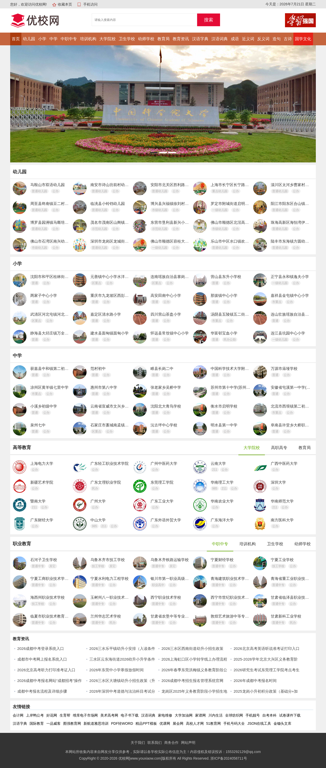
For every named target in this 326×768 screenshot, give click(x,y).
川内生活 (215, 715)
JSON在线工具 (259, 723)
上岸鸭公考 (35, 715)
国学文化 (303, 39)
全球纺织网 (234, 715)
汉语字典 (200, 39)
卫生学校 (127, 39)
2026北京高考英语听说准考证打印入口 (266, 648)
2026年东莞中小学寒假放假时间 (116, 670)
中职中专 (69, 39)
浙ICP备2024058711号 (228, 758)
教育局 (163, 39)
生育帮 (65, 715)
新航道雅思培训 (96, 723)
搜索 (208, 19)
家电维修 (165, 715)
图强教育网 (72, 723)
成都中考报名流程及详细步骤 (42, 691)
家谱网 (200, 715)
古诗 (288, 39)
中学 (53, 39)
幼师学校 (146, 39)
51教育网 (213, 723)
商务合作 (171, 743)
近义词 (248, 39)
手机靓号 (253, 715)
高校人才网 (195, 723)
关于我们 (138, 743)
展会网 (178, 723)
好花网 (51, 715)
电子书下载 (130, 715)
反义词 (263, 39)
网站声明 (188, 743)
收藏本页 (65, 4)
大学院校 (107, 39)
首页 (16, 39)
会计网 (18, 715)
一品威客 (53, 723)
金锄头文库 (282, 723)
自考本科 (269, 715)
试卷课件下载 (290, 715)
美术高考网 (109, 715)
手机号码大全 (234, 723)
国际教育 (37, 723)
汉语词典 (219, 39)
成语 (235, 39)
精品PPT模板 (146, 723)
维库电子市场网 (85, 715)
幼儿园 (29, 39)
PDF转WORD (122, 723)
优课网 (164, 723)
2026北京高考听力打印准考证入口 (46, 670)
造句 (277, 39)
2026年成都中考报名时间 (255, 680)
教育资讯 (181, 39)
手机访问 (90, 4)
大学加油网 (184, 715)
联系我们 (154, 743)
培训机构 (88, 39)
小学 (42, 39)
